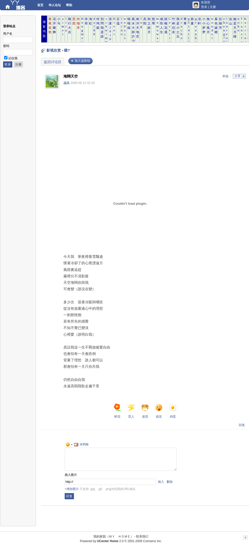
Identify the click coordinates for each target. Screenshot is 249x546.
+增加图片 (72, 489)
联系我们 (142, 536)
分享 (237, 76)
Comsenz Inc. (152, 541)
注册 (213, 7)
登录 (204, 7)
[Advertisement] (205, 120)
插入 (161, 482)
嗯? (67, 50)
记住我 (12, 58)
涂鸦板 (81, 444)
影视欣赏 (53, 50)
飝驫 (66, 83)
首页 (40, 5)
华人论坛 (55, 5)
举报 (225, 76)
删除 (170, 482)
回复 (242, 425)
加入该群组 (82, 61)
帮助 (69, 5)
